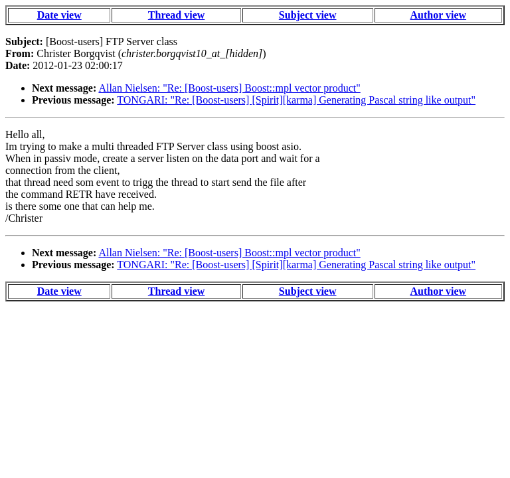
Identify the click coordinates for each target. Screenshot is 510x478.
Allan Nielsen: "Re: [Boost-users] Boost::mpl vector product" (229, 88)
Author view (438, 15)
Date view (59, 15)
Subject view (308, 15)
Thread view (176, 15)
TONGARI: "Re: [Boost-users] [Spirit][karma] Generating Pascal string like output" (296, 100)
